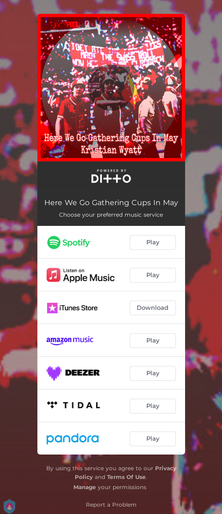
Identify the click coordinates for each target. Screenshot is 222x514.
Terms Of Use (126, 476)
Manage (84, 487)
